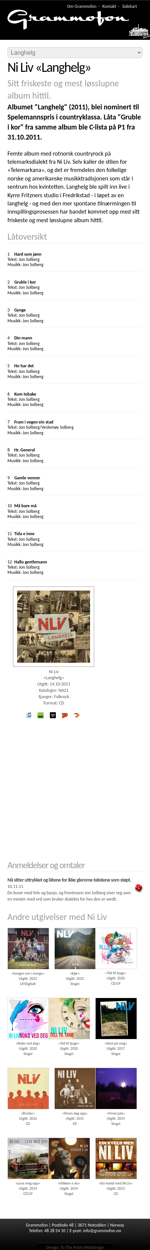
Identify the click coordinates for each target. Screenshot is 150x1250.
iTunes (28, 715)
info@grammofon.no (102, 1230)
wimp (53, 715)
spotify (41, 715)
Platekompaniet (65, 715)
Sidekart (129, 6)
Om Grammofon (81, 6)
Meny (136, 33)
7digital (77, 715)
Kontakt (109, 6)
